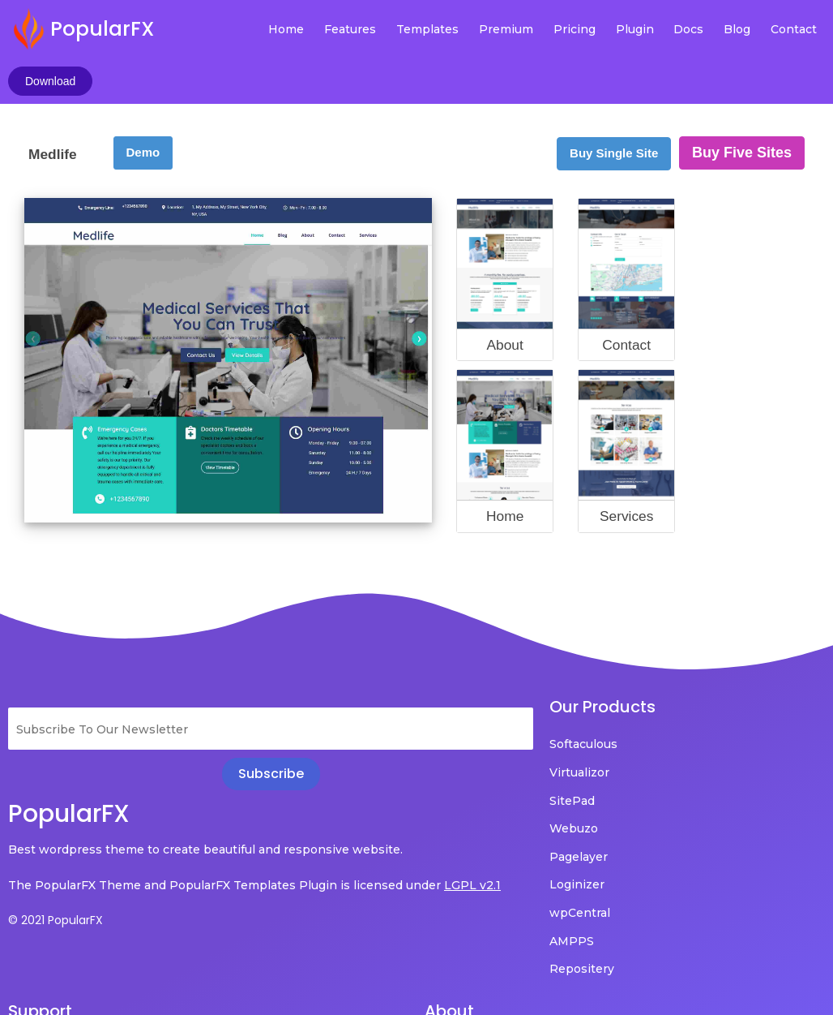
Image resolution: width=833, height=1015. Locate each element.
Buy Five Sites (742, 105)
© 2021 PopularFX (55, 895)
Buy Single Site (614, 105)
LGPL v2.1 (74, 860)
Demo (143, 104)
